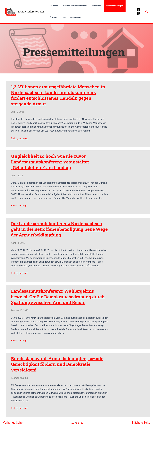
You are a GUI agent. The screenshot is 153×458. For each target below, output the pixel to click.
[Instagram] (138, 13)
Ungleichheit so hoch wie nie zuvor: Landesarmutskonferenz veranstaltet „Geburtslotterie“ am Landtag (50, 161)
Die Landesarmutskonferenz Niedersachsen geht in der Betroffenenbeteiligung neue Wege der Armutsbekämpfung (59, 229)
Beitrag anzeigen (19, 138)
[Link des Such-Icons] (146, 12)
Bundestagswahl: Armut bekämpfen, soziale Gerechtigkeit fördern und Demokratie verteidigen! (57, 364)
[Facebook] (138, 9)
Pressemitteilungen (109, 6)
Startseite (53, 6)
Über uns (125, 6)
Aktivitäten (92, 6)
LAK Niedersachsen (31, 11)
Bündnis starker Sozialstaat (72, 6)
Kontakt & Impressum (58, 17)
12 (82, 423)
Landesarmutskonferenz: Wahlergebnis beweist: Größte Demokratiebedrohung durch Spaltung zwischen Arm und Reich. (57, 296)
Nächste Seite (141, 422)
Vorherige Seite (13, 422)
